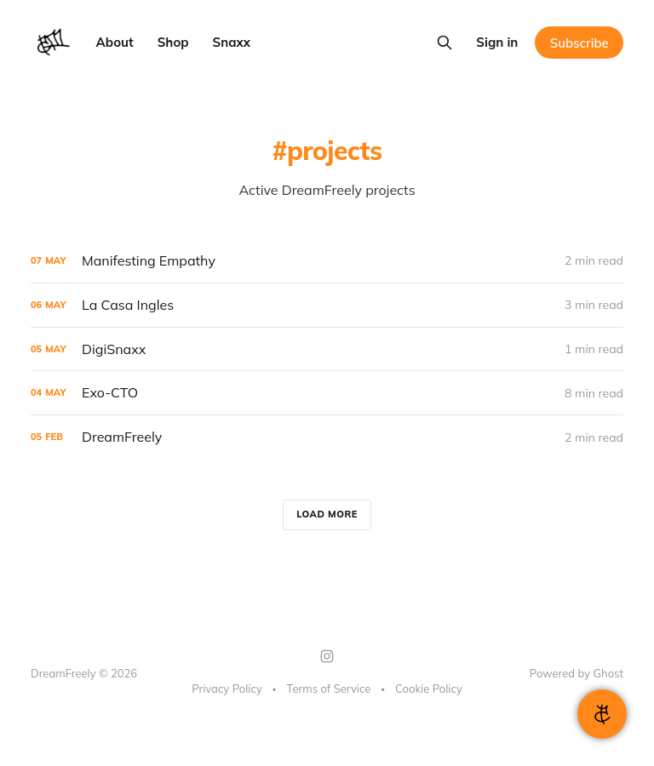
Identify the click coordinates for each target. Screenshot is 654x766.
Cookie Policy (428, 688)
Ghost (608, 673)
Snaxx (232, 42)
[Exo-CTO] (327, 392)
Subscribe (579, 43)
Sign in (497, 42)
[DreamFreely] (327, 437)
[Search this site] (444, 42)
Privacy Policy (227, 688)
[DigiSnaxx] (327, 349)
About (115, 42)
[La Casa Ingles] (327, 305)
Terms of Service (329, 688)
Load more (327, 514)
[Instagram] (327, 656)
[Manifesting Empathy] (327, 261)
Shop (173, 42)
